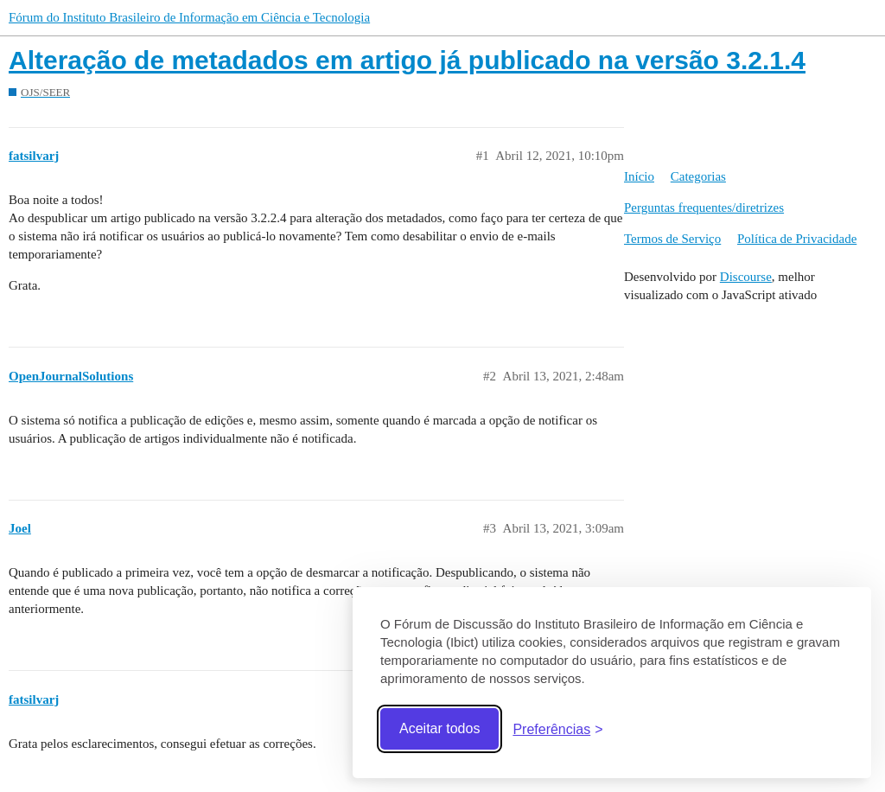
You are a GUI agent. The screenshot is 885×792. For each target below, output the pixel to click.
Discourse (746, 277)
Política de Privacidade (796, 239)
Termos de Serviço (672, 239)
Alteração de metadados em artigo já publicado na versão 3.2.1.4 (407, 60)
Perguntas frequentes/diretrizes (704, 207)
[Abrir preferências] (557, 729)
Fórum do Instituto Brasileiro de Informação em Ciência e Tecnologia (189, 17)
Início (639, 176)
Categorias (698, 176)
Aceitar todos (439, 728)
